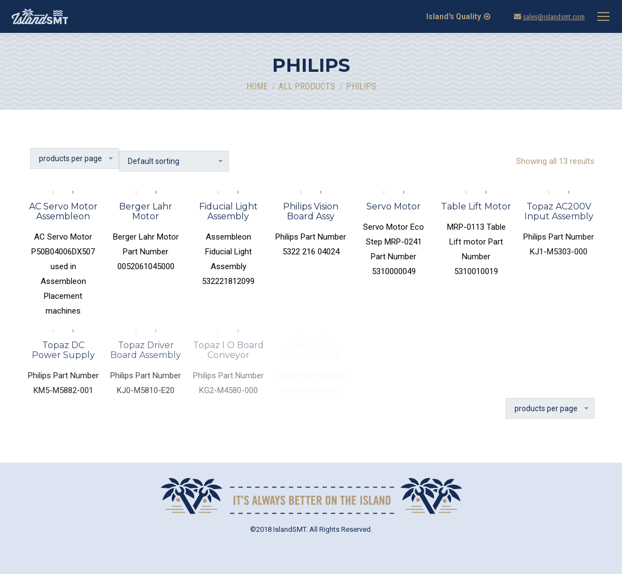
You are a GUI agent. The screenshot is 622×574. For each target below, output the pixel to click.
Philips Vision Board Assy (310, 211)
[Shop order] (174, 161)
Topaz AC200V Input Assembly (558, 211)
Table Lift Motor (476, 206)
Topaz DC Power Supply (63, 350)
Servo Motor (393, 206)
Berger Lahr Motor (145, 211)
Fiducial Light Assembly (228, 211)
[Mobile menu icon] (603, 16)
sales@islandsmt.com (554, 17)
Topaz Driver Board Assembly (145, 350)
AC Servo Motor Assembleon (63, 211)
